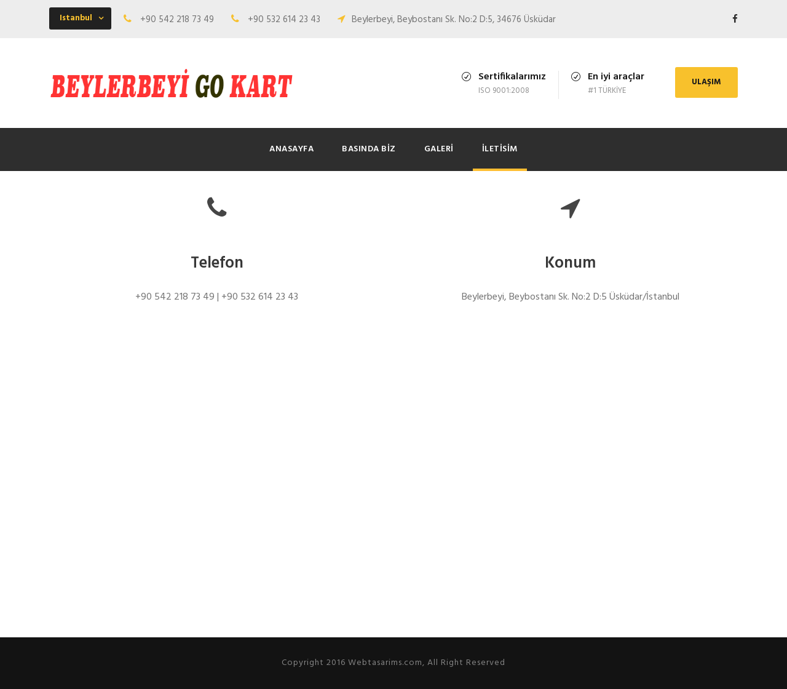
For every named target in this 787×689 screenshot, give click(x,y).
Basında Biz (369, 149)
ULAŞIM (706, 82)
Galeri (439, 149)
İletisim (500, 149)
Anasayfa (291, 149)
